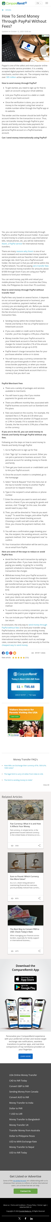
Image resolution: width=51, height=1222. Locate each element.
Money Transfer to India (21, 1102)
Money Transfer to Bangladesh (24, 1119)
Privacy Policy (31, 1205)
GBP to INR (23, 1086)
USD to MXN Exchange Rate (23, 1141)
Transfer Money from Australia (24, 1130)
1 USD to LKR (15, 1113)
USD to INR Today (18, 1152)
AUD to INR (23, 1097)
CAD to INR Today (18, 1080)
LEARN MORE (25, 1056)
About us (6, 1205)
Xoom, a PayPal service (12, 243)
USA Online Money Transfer (23, 1075)
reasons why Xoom (24, 251)
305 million (11, 77)
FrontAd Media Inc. (25, 1211)
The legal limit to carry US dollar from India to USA (23, 774)
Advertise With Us (25, 1207)
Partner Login (42, 1205)
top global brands (19, 1181)
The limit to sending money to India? (18, 780)
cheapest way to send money (15, 645)
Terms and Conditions (18, 1205)
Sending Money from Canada (23, 1091)
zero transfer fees (41, 266)
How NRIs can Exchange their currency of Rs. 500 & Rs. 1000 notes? (25, 766)
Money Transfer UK (19, 1124)
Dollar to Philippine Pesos (22, 1136)
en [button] (39, 3)
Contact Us (25, 1191)
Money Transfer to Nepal (21, 1147)
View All (46, 785)
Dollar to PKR (15, 1108)
